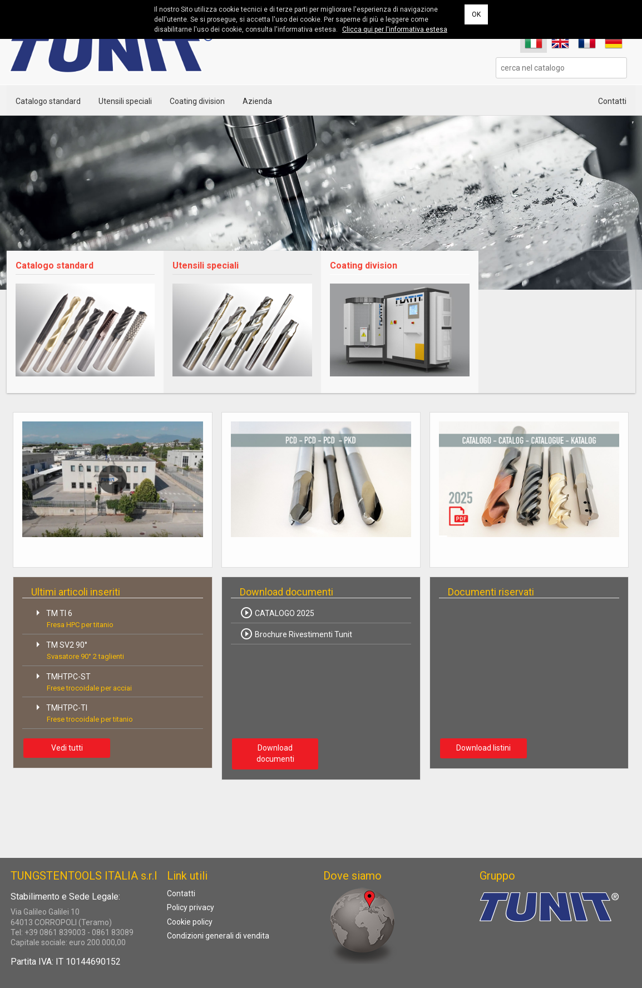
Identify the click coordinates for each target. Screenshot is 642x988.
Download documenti (275, 753)
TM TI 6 (72, 617)
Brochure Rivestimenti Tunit (296, 634)
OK (476, 14)
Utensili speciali (125, 101)
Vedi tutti (67, 747)
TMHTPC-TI (82, 712)
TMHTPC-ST (81, 680)
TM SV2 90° (77, 649)
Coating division (197, 101)
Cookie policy (190, 921)
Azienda (257, 101)
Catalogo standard (48, 101)
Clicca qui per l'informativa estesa (394, 29)
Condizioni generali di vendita (218, 935)
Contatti (612, 101)
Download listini (483, 747)
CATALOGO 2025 (277, 612)
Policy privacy (190, 907)
